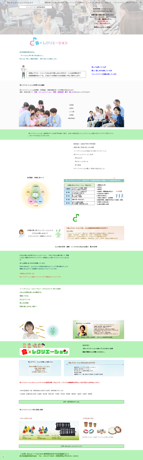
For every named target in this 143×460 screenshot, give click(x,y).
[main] (103, 17)
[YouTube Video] (44, 156)
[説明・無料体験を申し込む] (71, 402)
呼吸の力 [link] (108, 2)
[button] (141, 2)
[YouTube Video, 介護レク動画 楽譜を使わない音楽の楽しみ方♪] (98, 301)
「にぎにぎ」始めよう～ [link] (95, 2)
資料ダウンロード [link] (132, 2)
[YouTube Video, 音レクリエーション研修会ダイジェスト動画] (98, 267)
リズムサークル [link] (118, 2)
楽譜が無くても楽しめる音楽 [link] (54, 2)
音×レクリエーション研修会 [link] (75, 2)
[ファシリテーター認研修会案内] (35, 7)
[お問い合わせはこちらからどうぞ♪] (71, 446)
